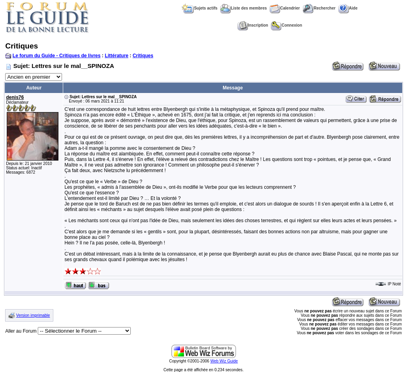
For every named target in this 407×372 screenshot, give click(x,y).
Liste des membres (243, 8)
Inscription (252, 25)
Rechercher (318, 8)
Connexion (286, 25)
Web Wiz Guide (224, 361)
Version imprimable (33, 315)
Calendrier (284, 8)
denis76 (15, 97)
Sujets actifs (199, 8)
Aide (348, 8)
